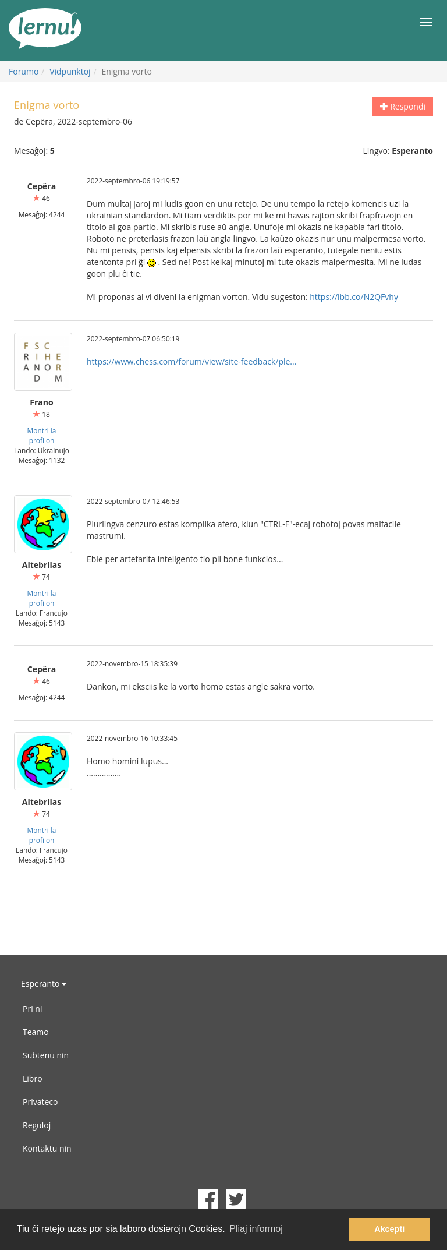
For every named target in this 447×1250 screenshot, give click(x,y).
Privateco (40, 1101)
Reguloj (37, 1125)
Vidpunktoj (70, 71)
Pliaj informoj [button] (256, 1229)
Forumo (23, 71)
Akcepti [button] (389, 1229)
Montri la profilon (41, 435)
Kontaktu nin (47, 1148)
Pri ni (32, 1008)
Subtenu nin (46, 1055)
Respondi (402, 106)
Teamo (36, 1031)
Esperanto (43, 983)
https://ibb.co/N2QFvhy (354, 296)
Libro (32, 1078)
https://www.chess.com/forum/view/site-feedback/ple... (191, 361)
